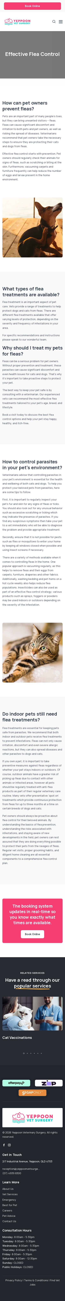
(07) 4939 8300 (11, 1173)
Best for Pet (9, 1205)
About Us (8, 1189)
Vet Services (10, 1194)
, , (27, 1161)
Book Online (32, 6)
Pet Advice (8, 1216)
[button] (24, 1053)
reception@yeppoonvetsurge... (21, 1169)
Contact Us (9, 1221)
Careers (7, 1210)
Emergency (9, 1200)
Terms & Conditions (36, 1280)
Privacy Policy (13, 1280)
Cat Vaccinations (17, 1037)
